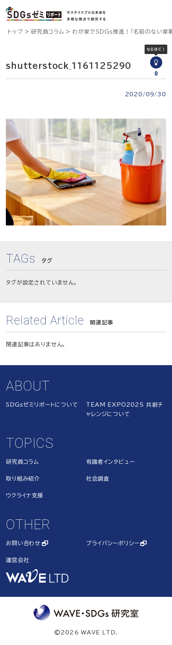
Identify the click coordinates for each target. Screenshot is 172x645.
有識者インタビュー (110, 462)
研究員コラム (47, 31)
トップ (15, 31)
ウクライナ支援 (24, 495)
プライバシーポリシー (112, 543)
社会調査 (97, 478)
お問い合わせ (23, 543)
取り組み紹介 (23, 478)
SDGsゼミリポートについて (42, 404)
